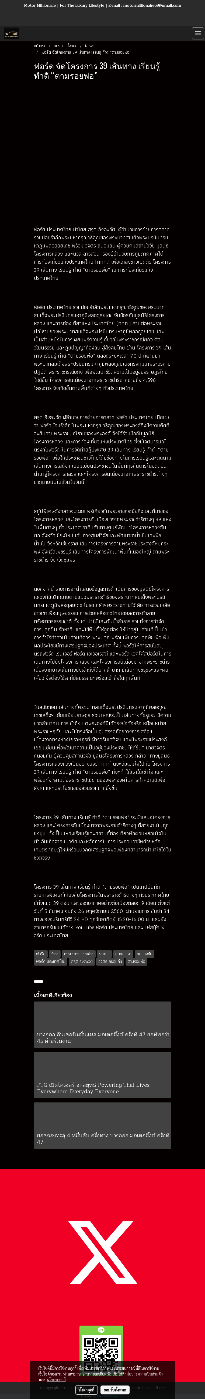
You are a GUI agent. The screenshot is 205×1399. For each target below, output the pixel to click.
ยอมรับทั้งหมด (115, 1389)
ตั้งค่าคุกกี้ (86, 1389)
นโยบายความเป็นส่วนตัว (144, 1373)
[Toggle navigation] (198, 33)
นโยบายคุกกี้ (56, 1379)
